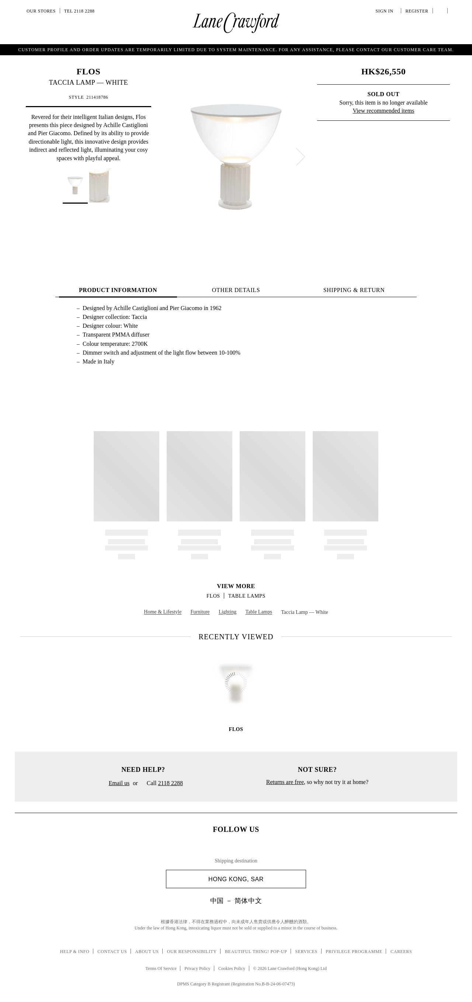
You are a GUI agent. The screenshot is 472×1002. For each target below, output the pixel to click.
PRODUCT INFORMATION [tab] (118, 290)
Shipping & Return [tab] (354, 290)
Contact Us (112, 951)
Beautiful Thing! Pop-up (256, 951)
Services (306, 951)
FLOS (88, 71)
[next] (300, 157)
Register (416, 11)
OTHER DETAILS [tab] (236, 290)
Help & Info (75, 951)
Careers (401, 951)
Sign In (385, 11)
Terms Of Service (160, 968)
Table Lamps (247, 596)
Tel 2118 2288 (79, 11)
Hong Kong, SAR (254, 879)
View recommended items (383, 111)
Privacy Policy (197, 968)
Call (162, 783)
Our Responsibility (192, 951)
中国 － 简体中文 (236, 900)
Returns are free (285, 782)
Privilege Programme (354, 951)
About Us (147, 951)
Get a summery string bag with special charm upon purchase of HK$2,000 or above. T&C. (236, 49)
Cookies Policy (231, 968)
